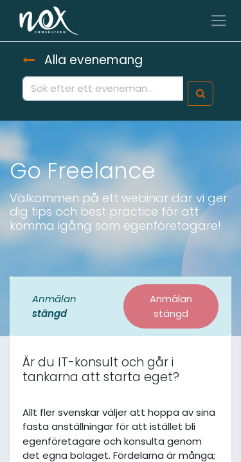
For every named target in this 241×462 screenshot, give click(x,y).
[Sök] (200, 94)
